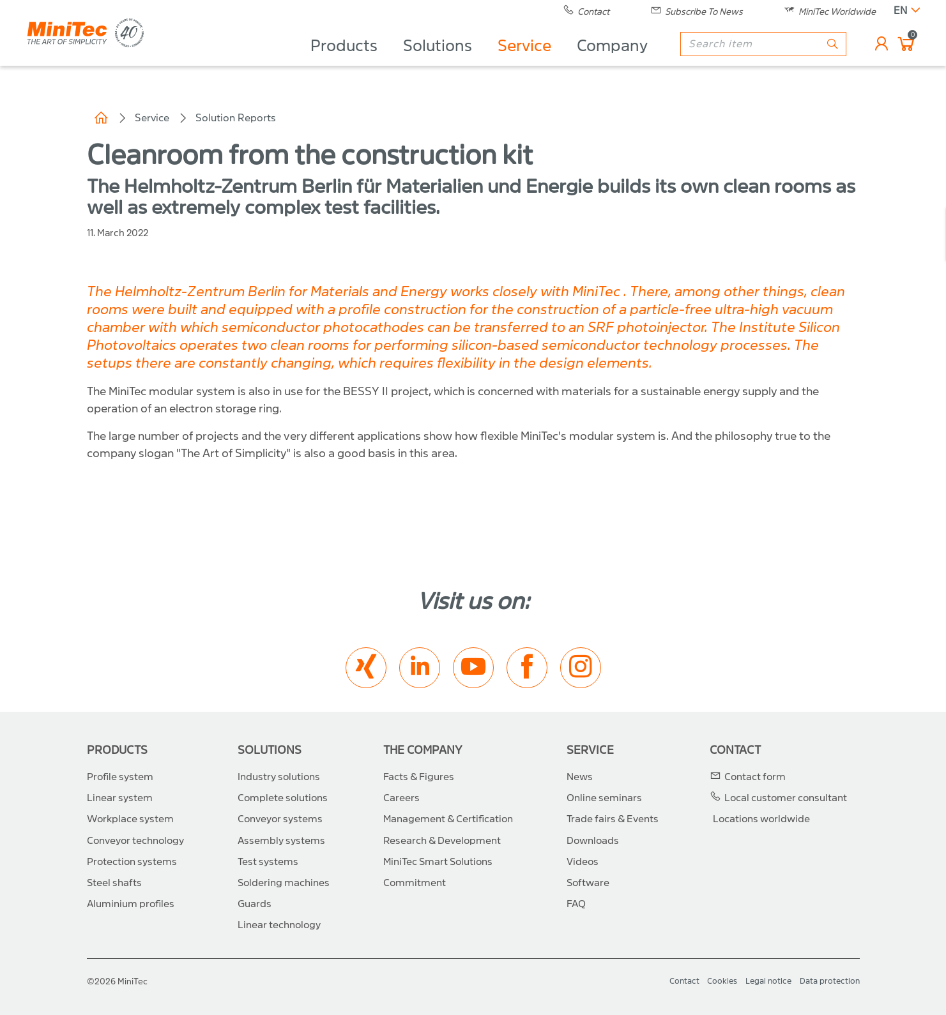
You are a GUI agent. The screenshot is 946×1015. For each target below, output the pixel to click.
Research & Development (442, 841)
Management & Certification (448, 819)
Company (612, 61)
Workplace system (130, 819)
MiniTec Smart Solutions (437, 862)
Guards (254, 904)
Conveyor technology (135, 841)
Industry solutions (279, 777)
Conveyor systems (280, 819)
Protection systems (132, 862)
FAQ (576, 904)
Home (101, 118)
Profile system (120, 777)
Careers (401, 798)
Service (524, 61)
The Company (422, 750)
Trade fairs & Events (613, 819)
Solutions (437, 61)
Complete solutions (283, 798)
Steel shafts (114, 883)
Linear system (120, 798)
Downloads (593, 841)
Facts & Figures (418, 777)
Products (344, 61)
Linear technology (279, 925)
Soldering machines (284, 883)
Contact (735, 750)
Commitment (414, 883)
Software (588, 883)
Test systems (268, 862)
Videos (583, 862)
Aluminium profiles (130, 904)
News (580, 777)
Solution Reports (235, 117)
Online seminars (604, 798)
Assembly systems (281, 841)
